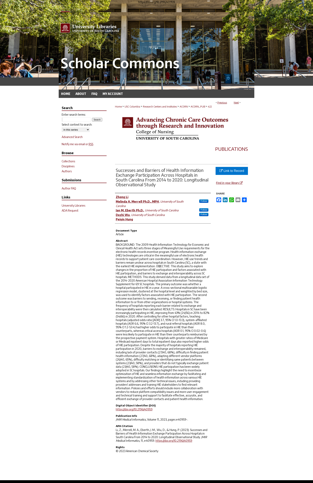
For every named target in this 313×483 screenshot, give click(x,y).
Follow (204, 201)
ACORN (184, 106)
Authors (67, 171)
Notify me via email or (77, 144)
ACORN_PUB (198, 106)
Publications (231, 149)
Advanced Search (72, 137)
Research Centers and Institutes (160, 106)
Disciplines (68, 166)
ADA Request (70, 210)
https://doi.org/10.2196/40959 (134, 409)
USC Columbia (132, 106)
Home (118, 106)
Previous (222, 102)
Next (236, 102)
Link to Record (231, 170)
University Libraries (73, 205)
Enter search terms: (74, 114)
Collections (68, 161)
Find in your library (229, 182)
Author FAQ (69, 188)
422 (210, 106)
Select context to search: (77, 124)
